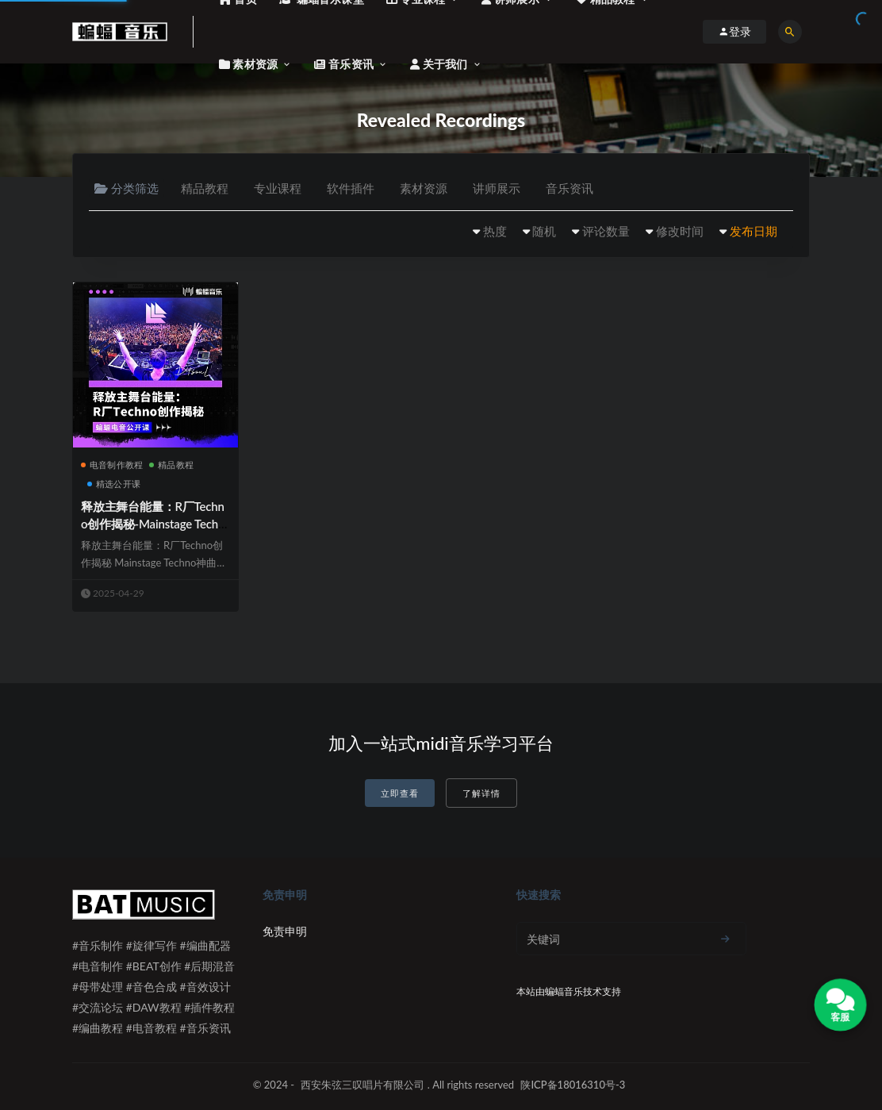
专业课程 (277, 188)
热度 (495, 231)
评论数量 (606, 231)
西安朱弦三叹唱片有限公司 (362, 1084)
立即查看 (400, 793)
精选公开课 (113, 483)
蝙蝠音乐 (564, 991)
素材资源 (423, 188)
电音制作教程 (112, 464)
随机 (544, 231)
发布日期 (753, 231)
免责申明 (285, 931)
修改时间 (680, 231)
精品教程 (204, 188)
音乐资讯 (569, 188)
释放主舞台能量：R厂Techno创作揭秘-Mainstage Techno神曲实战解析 (152, 523)
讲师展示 (496, 188)
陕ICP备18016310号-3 (572, 1084)
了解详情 (481, 793)
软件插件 (350, 188)
